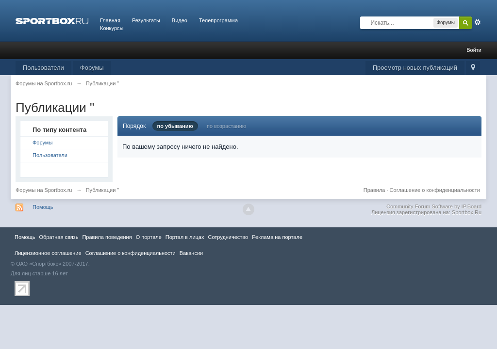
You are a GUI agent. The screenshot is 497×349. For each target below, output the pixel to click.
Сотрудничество (228, 237)
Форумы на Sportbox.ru (44, 190)
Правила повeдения (107, 237)
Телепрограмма (218, 20)
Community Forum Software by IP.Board (433, 206)
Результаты (146, 20)
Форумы (92, 67)
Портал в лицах (185, 237)
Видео (179, 20)
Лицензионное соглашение (48, 253)
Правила (374, 190)
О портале (149, 237)
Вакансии (191, 253)
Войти (473, 50)
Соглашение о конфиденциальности (435, 190)
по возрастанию (226, 126)
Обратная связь (58, 237)
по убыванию (175, 126)
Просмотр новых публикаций (415, 67)
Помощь (43, 207)
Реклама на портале (277, 237)
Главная (110, 20)
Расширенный (477, 22)
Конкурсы (111, 28)
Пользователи (43, 67)
